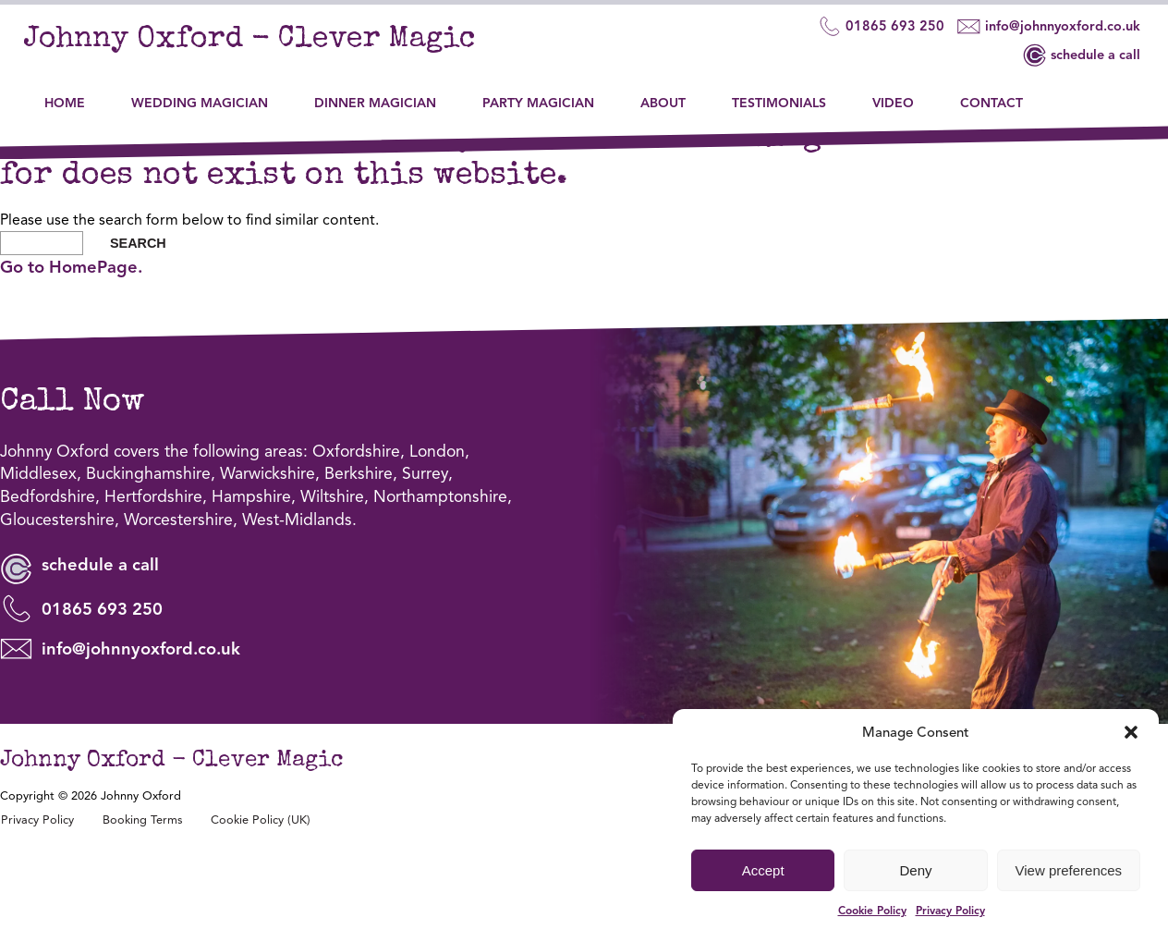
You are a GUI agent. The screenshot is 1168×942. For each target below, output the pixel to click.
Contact (993, 92)
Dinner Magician (377, 92)
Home (66, 92)
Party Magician (540, 92)
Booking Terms (142, 906)
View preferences (1069, 870)
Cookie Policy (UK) (260, 906)
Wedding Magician (201, 92)
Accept (763, 870)
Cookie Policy (872, 910)
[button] (1131, 732)
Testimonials (781, 92)
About (664, 92)
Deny (915, 870)
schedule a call (1073, 55)
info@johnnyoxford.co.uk (1040, 26)
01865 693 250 (872, 26)
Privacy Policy (950, 910)
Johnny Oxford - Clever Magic (286, 41)
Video (895, 92)
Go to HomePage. (71, 350)
